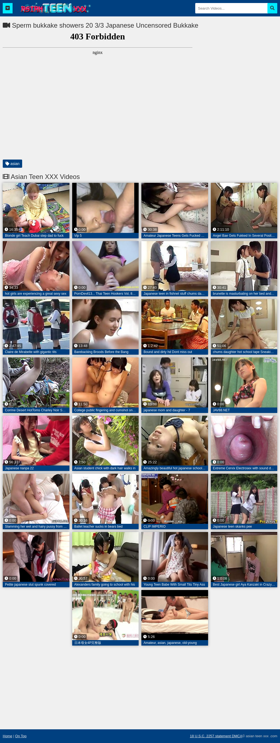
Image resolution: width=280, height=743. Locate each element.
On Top (21, 736)
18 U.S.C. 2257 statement (211, 736)
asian (12, 163)
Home (7, 736)
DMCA (237, 736)
